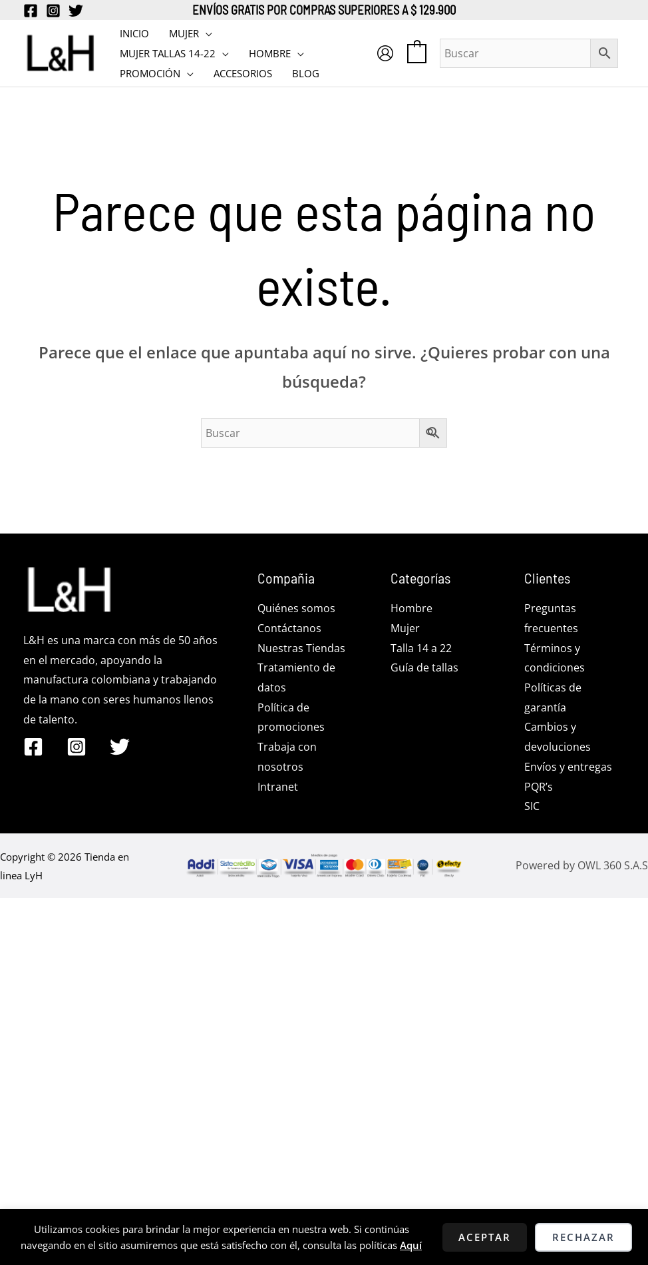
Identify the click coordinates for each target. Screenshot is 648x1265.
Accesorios (243, 73)
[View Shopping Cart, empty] (416, 52)
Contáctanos (289, 628)
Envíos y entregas (568, 766)
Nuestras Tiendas (301, 648)
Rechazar (583, 1237)
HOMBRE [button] (270, 53)
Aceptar (484, 1237)
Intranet (277, 786)
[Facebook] (30, 10)
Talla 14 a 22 (421, 648)
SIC (532, 806)
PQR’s (538, 786)
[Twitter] (76, 10)
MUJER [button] (184, 33)
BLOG (305, 73)
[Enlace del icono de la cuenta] (385, 53)
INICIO (134, 33)
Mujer (405, 628)
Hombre (411, 608)
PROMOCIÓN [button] (150, 73)
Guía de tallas (424, 667)
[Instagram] (53, 10)
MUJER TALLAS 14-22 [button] (168, 53)
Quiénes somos (296, 608)
